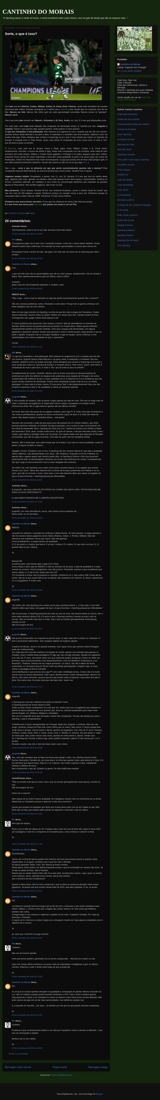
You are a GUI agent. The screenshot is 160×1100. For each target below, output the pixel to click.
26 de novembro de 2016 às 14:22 (27, 891)
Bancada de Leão (125, 144)
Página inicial (60, 1067)
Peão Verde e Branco (127, 215)
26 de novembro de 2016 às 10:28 (27, 814)
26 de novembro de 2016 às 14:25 (27, 938)
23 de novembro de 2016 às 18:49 (27, 772)
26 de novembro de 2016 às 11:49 (27, 844)
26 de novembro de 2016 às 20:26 (27, 976)
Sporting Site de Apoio (128, 240)
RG (13, 819)
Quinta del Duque (125, 220)
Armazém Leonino (126, 139)
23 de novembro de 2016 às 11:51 (27, 347)
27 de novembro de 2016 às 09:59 (27, 1048)
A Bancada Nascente (127, 114)
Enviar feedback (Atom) (61, 1075)
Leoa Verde (122, 190)
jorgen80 (16, 397)
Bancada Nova (124, 149)
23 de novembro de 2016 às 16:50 (27, 590)
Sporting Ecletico (125, 235)
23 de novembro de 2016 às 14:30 (27, 391)
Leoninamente (124, 195)
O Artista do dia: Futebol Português (134, 205)
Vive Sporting (123, 245)
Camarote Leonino (126, 154)
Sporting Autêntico (126, 230)
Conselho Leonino (126, 164)
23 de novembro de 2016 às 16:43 (27, 518)
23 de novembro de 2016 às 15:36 (27, 502)
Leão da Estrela (124, 179)
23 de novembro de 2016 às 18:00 (27, 748)
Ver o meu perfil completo (129, 71)
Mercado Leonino (125, 200)
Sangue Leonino (125, 225)
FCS (14, 239)
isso (84, 162)
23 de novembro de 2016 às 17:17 (27, 687)
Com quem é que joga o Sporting (133, 159)
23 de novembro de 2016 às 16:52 (27, 628)
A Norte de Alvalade (126, 129)
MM (13, 352)
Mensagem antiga (97, 1067)
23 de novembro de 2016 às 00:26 (27, 288)
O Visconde (122, 210)
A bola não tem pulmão (128, 119)
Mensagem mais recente (18, 1067)
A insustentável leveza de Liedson (133, 124)
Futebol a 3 (122, 174)
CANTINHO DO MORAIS (38, 11)
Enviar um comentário (18, 1054)
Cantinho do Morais (21, 264)
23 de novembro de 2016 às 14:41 (27, 480)
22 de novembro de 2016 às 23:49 (27, 234)
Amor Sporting (124, 134)
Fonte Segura (123, 169)
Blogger (99, 1094)
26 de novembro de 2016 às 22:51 (27, 1015)
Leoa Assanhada (125, 185)
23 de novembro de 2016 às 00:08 (27, 258)
